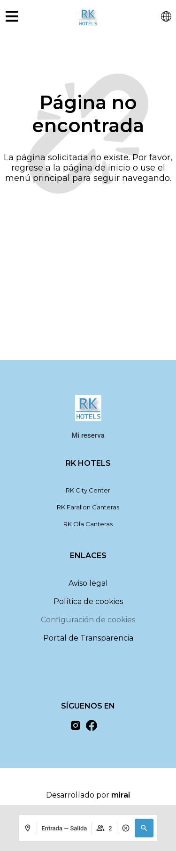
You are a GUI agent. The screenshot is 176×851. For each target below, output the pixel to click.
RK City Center (88, 490)
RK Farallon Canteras (88, 507)
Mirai (120, 795)
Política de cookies (88, 601)
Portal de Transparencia (88, 638)
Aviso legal (88, 583)
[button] (144, 828)
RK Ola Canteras (88, 524)
